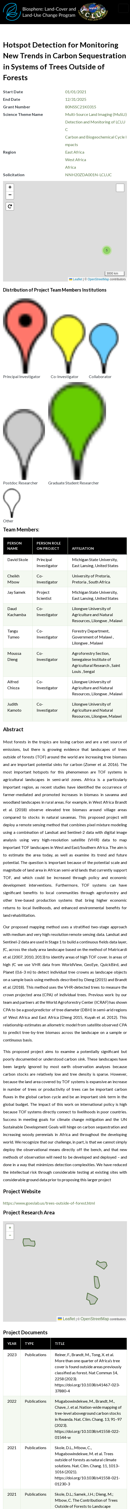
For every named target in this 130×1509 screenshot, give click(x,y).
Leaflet (75, 279)
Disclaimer (17, 1483)
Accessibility (19, 1494)
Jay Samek (16, 397)
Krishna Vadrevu (84, 1418)
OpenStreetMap (98, 279)
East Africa (74, 152)
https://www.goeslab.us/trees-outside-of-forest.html (49, 1008)
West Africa (75, 159)
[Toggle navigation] (123, 8)
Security (14, 1471)
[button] (73, 231)
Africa (70, 167)
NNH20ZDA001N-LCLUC (88, 174)
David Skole (17, 364)
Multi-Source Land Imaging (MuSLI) (96, 114)
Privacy (14, 1460)
